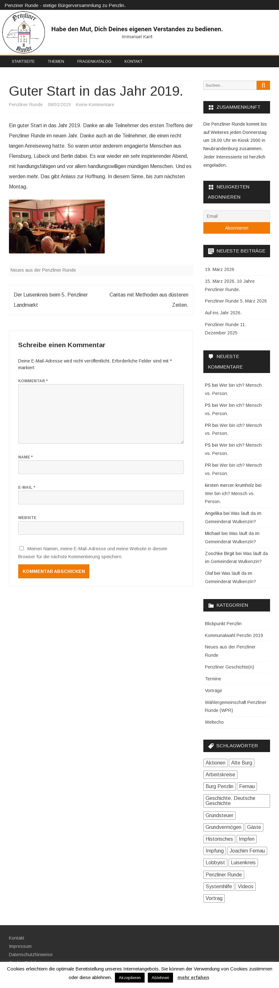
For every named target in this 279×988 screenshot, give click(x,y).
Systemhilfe (219, 886)
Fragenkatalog (94, 61)
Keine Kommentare (95, 104)
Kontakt (133, 61)
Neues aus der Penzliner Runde (43, 270)
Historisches (219, 839)
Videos (245, 886)
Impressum (20, 946)
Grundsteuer (219, 815)
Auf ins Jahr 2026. (223, 312)
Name (25, 457)
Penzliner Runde (26, 104)
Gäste (254, 827)
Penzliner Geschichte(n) (229, 667)
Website (27, 518)
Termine (213, 678)
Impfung (215, 850)
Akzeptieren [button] (130, 977)
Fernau (247, 786)
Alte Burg (241, 762)
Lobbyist (215, 862)
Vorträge (213, 690)
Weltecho (214, 722)
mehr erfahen (193, 977)
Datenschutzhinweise (31, 954)
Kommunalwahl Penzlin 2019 (234, 635)
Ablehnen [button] (160, 977)
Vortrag (214, 898)
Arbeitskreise (220, 774)
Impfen (246, 839)
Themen (56, 61)
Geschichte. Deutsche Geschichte (230, 800)
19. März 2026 (219, 269)
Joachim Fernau (247, 850)
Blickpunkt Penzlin (223, 623)
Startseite (23, 61)
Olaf (209, 573)
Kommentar (33, 381)
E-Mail (26, 487)
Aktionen (215, 762)
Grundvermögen (223, 827)
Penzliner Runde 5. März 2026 (236, 301)
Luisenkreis (243, 862)
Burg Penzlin (219, 786)
